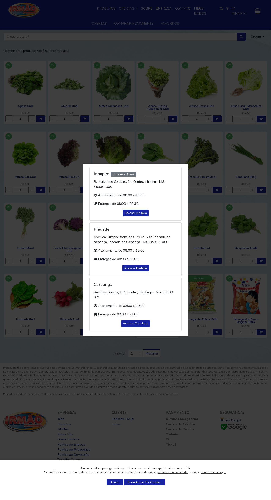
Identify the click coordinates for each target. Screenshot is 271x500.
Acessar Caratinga (135, 323)
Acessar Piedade (135, 268)
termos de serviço (213, 472)
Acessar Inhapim (135, 213)
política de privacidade (172, 472)
